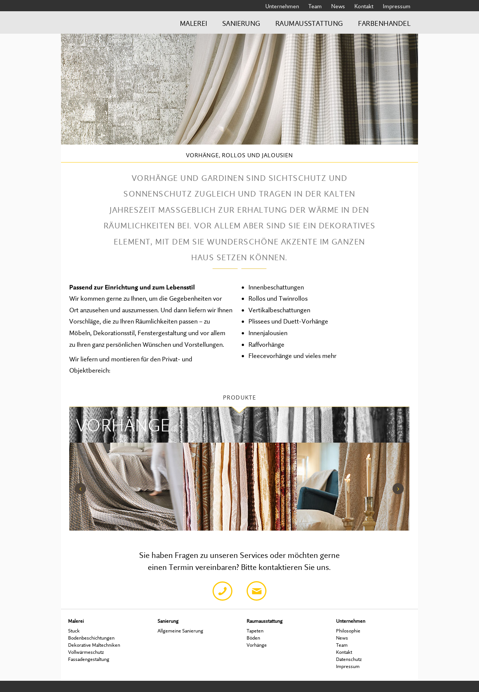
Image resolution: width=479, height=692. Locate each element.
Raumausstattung (309, 23)
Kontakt (363, 6)
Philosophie (348, 631)
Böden (253, 638)
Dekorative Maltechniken (94, 645)
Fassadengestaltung (88, 659)
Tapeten (255, 631)
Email (256, 591)
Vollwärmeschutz (86, 652)
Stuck (74, 631)
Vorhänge (257, 645)
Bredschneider (103, 26)
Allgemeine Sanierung (180, 631)
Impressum (397, 6)
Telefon (222, 591)
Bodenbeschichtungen (91, 638)
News (338, 6)
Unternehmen (282, 6)
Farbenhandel (384, 23)
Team (315, 6)
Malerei (193, 23)
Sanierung (241, 23)
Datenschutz (349, 659)
